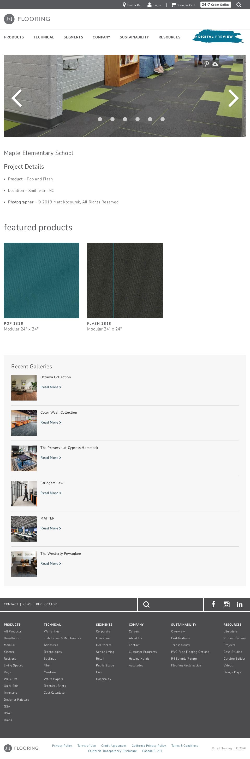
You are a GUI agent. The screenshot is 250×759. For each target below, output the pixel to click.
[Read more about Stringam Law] (125, 493)
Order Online (216, 4)
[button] (240, 4)
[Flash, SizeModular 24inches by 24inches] (125, 284)
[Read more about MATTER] (125, 529)
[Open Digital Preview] (218, 37)
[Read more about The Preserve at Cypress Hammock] (125, 458)
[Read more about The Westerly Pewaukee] (125, 564)
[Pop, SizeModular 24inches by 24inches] (41, 284)
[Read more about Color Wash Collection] (125, 423)
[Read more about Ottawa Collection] (125, 388)
